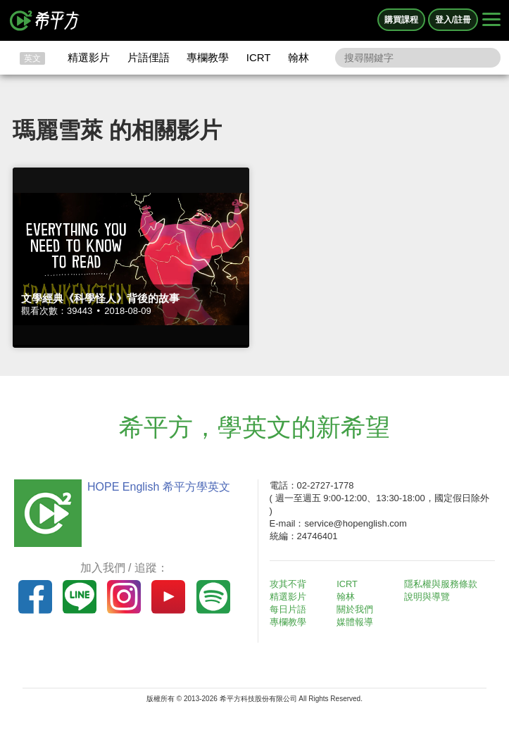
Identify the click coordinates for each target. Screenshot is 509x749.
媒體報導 (357, 622)
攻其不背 (290, 584)
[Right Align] (491, 20)
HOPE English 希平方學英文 (156, 487)
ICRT (258, 57)
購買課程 (401, 20)
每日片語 (290, 609)
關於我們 (357, 609)
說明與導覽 (429, 596)
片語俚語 (148, 57)
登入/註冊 (453, 20)
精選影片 (89, 57)
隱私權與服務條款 (442, 584)
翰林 (298, 57)
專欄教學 (208, 57)
